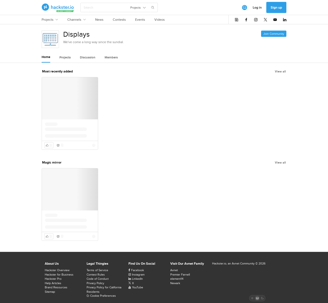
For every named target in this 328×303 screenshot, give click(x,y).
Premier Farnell (180, 274)
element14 (176, 279)
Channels (76, 19)
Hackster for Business (59, 274)
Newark (175, 283)
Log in (257, 7)
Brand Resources (56, 287)
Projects (50, 19)
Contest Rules (96, 274)
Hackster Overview (57, 270)
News (99, 19)
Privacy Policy (95, 283)
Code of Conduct (98, 279)
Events (140, 19)
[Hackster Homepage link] (58, 7)
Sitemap (50, 292)
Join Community (273, 34)
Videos (159, 19)
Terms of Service (97, 270)
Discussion (87, 57)
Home (46, 57)
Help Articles (53, 283)
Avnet (174, 270)
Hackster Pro (53, 279)
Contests (119, 19)
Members (111, 57)
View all (280, 71)
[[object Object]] (244, 7)
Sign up (276, 7)
